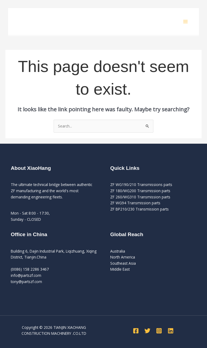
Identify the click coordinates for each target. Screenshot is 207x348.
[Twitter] (147, 331)
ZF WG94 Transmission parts (135, 202)
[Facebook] (136, 331)
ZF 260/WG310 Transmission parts (140, 196)
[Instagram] (159, 331)
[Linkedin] (171, 331)
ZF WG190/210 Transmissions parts (141, 184)
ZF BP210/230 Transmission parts (139, 209)
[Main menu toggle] (185, 21)
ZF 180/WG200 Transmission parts (140, 190)
